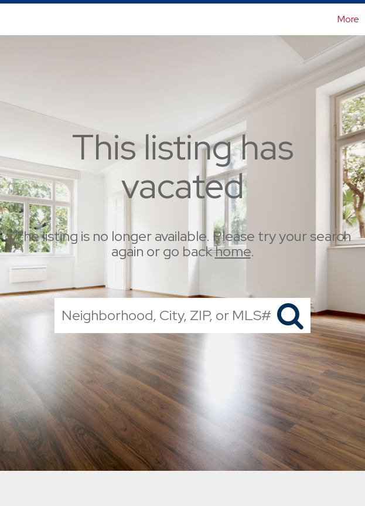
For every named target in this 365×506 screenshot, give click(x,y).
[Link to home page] (15, 19)
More (348, 19)
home (233, 252)
